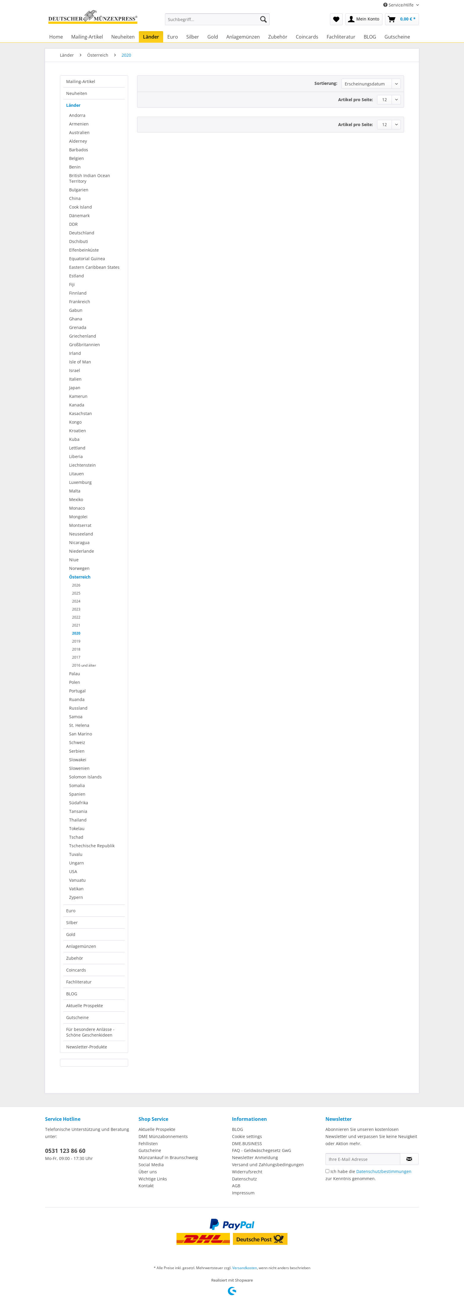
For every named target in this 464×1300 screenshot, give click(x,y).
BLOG (71, 994)
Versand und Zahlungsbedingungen (268, 1164)
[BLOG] (370, 36)
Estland (76, 276)
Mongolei (78, 516)
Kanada (76, 405)
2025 (76, 593)
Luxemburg (80, 482)
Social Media (151, 1164)
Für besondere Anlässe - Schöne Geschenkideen (90, 1032)
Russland (78, 708)
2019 (76, 641)
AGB (236, 1185)
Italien (75, 379)
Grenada (77, 327)
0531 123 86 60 (65, 1151)
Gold (70, 934)
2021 (76, 625)
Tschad (76, 837)
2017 (76, 657)
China (75, 198)
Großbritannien (84, 344)
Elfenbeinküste (84, 250)
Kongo (75, 422)
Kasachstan (80, 413)
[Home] (56, 36)
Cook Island (80, 207)
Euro (70, 910)
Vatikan (76, 888)
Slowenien (79, 768)
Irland (75, 353)
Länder (73, 105)
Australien (79, 132)
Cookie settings (247, 1136)
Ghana (75, 319)
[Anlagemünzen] (243, 36)
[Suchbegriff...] (217, 19)
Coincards (76, 970)
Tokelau (77, 828)
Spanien (77, 794)
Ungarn (76, 863)
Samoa (75, 716)
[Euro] (172, 36)
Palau (74, 673)
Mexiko (76, 499)
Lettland (77, 448)
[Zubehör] (278, 36)
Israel (74, 370)
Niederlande (81, 551)
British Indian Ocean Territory (89, 178)
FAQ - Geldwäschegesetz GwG (261, 1150)
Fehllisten (148, 1143)
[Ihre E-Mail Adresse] (362, 1159)
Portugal (77, 691)
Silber (72, 922)
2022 (76, 617)
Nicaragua (79, 542)
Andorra (77, 115)
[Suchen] (263, 19)
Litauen (76, 473)
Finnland (78, 293)
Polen (74, 682)
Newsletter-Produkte (86, 1047)
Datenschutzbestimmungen (383, 1171)
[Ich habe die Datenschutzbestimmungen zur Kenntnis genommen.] (327, 1171)
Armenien (79, 124)
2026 (76, 585)
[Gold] (212, 36)
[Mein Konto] (363, 19)
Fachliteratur (79, 982)
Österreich (79, 577)
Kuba (74, 439)
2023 (76, 609)
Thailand (78, 820)
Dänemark (79, 215)
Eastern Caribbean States (94, 267)
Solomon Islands (85, 777)
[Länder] (151, 36)
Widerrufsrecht (247, 1172)
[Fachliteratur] (341, 36)
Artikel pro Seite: (355, 99)
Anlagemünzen (81, 946)
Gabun (75, 310)
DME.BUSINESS (247, 1143)
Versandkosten (244, 1267)
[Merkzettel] (336, 19)
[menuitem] (217, 22)
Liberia (76, 456)
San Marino (80, 734)
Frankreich (79, 301)
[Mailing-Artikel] (87, 36)
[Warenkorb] (402, 19)
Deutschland (81, 233)
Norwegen (79, 568)
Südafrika (78, 802)
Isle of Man (80, 362)
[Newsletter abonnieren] (409, 1159)
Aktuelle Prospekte (84, 1005)
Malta (74, 491)
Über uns (148, 1172)
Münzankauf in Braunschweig (168, 1157)
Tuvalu (75, 854)
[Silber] (192, 36)
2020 (76, 633)
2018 (76, 649)
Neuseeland (81, 534)
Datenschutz (244, 1179)
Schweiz (77, 742)
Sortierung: (325, 83)
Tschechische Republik (92, 845)
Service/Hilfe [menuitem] (399, 5)
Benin (75, 167)
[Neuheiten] (123, 36)
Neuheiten (76, 93)
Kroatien (77, 430)
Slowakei (77, 759)
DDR (73, 224)
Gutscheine (77, 1017)
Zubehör (74, 958)
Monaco (77, 508)
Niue (74, 559)
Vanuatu (77, 880)
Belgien (76, 158)
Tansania (78, 811)
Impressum (243, 1193)
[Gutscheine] (397, 36)
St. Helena (79, 725)
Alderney (78, 141)
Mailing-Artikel (80, 81)
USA (73, 871)
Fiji (72, 284)
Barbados (78, 149)
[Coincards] (307, 36)
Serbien (77, 751)
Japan (74, 387)
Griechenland (82, 336)
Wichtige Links (153, 1179)
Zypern (76, 897)
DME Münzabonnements (163, 1136)
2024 (76, 601)
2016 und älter (84, 665)
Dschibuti (78, 241)
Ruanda (77, 699)
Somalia (77, 785)
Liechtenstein (82, 465)
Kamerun (78, 396)
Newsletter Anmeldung (255, 1157)
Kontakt (146, 1185)
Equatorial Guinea (87, 258)
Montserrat (80, 525)
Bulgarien (78, 190)
